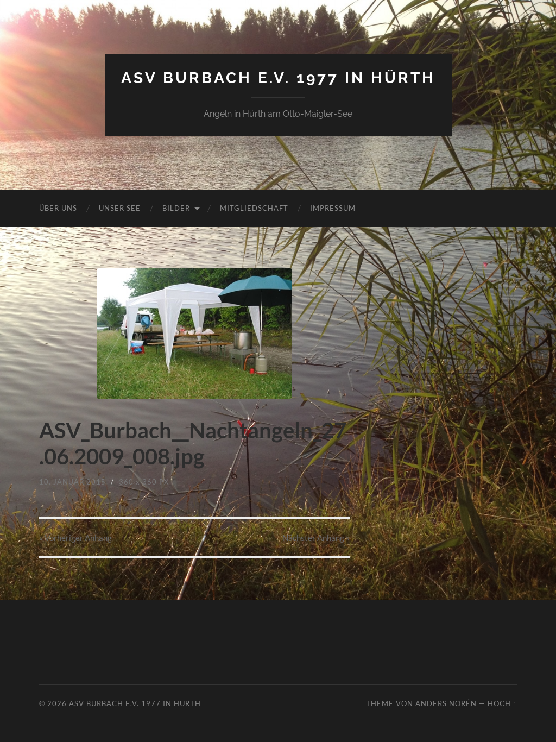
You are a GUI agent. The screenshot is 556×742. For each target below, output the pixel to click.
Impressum (333, 208)
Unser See (120, 208)
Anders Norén (446, 703)
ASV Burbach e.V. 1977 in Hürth (278, 78)
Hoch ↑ (502, 703)
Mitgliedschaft (254, 208)
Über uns (58, 208)
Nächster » (316, 538)
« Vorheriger (75, 538)
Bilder (176, 208)
